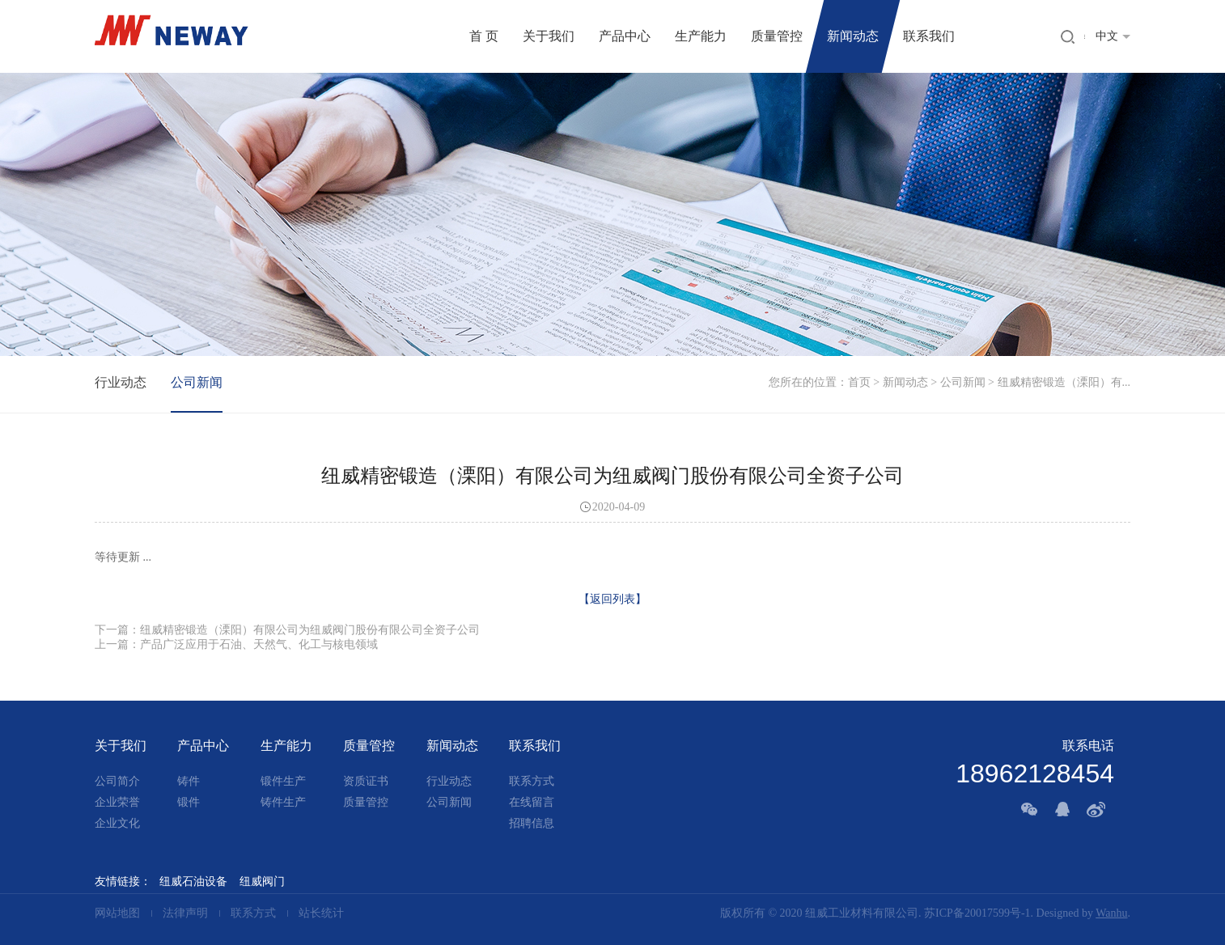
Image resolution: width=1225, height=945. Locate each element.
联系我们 (929, 36)
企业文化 (117, 823)
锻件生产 (283, 781)
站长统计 (321, 913)
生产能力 (701, 36)
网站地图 (119, 913)
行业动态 (120, 382)
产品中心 (625, 36)
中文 (1107, 36)
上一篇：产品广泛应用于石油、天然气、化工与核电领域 (236, 644)
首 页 (483, 36)
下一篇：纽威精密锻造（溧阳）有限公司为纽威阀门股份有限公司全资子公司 (287, 630)
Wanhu (1111, 913)
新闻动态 (853, 36)
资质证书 (365, 781)
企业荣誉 (117, 802)
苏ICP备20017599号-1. (978, 913)
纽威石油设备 (193, 881)
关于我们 (548, 36)
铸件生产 (283, 802)
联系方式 (531, 781)
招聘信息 (531, 823)
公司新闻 (963, 382)
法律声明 (185, 913)
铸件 (188, 781)
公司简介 (117, 781)
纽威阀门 (262, 881)
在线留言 (531, 802)
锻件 (188, 802)
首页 (859, 382)
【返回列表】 (612, 599)
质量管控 (777, 36)
